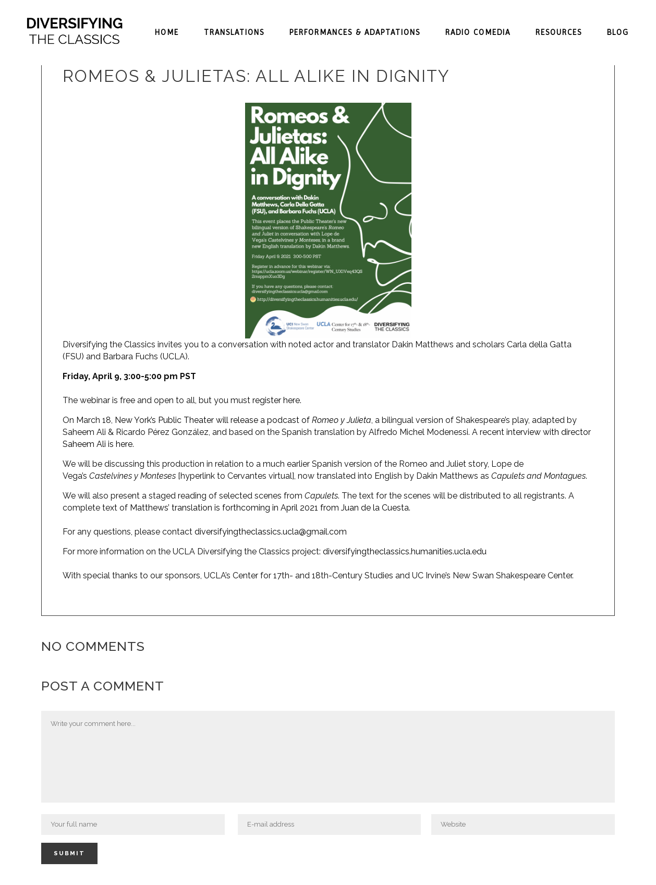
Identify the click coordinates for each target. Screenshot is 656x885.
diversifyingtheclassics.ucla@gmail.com (271, 532)
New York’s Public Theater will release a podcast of (243, 420)
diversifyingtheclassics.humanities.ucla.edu (405, 551)
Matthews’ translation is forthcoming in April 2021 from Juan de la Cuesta (269, 508)
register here (276, 400)
